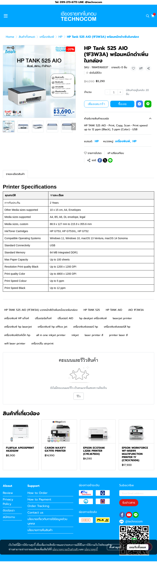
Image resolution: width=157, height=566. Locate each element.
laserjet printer (122, 318)
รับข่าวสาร (128, 502)
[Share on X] (105, 160)
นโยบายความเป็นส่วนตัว (65, 549)
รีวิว (79, 396)
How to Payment (39, 499)
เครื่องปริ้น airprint (42, 344)
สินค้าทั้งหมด (27, 37)
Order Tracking (38, 506)
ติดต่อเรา (9, 510)
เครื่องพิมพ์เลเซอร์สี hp (117, 327)
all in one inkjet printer (51, 335)
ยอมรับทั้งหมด (137, 547)
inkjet (75, 335)
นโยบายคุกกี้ (91, 549)
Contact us (35, 512)
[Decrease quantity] (107, 92)
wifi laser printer (14, 344)
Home (10, 37)
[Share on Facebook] (100, 160)
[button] (147, 15)
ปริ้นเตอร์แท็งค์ (43, 318)
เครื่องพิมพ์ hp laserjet (18, 327)
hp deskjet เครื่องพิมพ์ (93, 318)
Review (8, 493)
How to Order (37, 493)
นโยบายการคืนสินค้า (40, 530)
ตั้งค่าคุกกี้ (115, 547)
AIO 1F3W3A (136, 310)
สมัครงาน (9, 517)
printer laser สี (118, 335)
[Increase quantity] (120, 92)
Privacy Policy (8, 501)
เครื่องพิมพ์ (47, 37)
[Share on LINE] (110, 160)
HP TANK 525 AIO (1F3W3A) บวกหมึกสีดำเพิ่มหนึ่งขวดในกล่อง (41, 310)
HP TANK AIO (114, 310)
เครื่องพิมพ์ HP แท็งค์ (16, 318)
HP (60, 37)
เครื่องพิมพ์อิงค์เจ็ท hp (17, 335)
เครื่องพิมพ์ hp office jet (52, 327)
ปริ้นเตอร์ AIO (65, 318)
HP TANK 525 (92, 310)
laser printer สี (94, 335)
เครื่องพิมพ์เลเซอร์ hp (85, 327)
